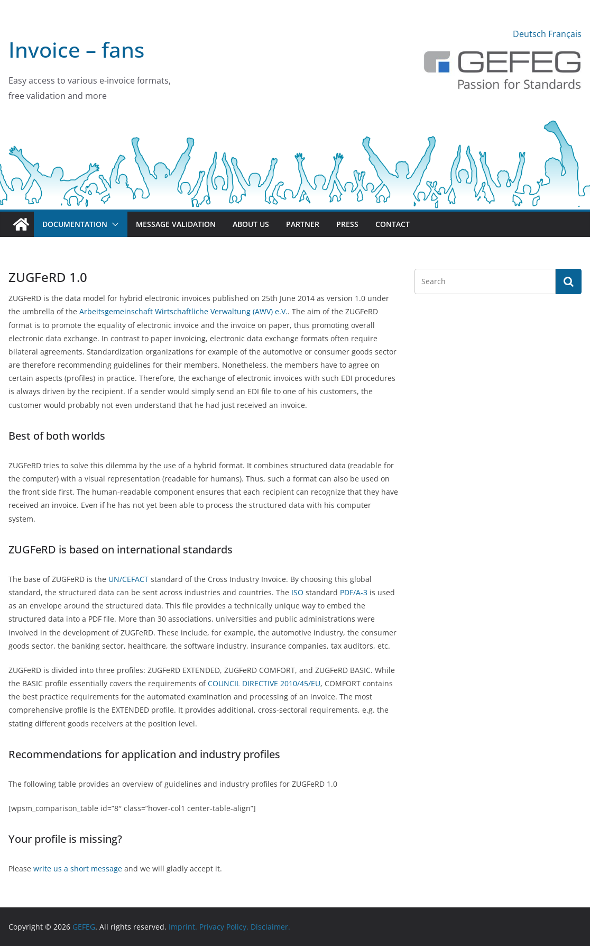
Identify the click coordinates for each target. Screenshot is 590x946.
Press (347, 224)
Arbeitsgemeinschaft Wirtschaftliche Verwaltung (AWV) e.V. (183, 311)
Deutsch (529, 34)
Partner (302, 224)
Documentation (74, 224)
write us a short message (77, 868)
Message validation (176, 224)
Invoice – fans (76, 49)
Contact (392, 224)
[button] (113, 224)
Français (565, 34)
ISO (298, 592)
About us (251, 224)
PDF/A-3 (353, 592)
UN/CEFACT (128, 579)
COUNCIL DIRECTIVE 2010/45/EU (264, 683)
